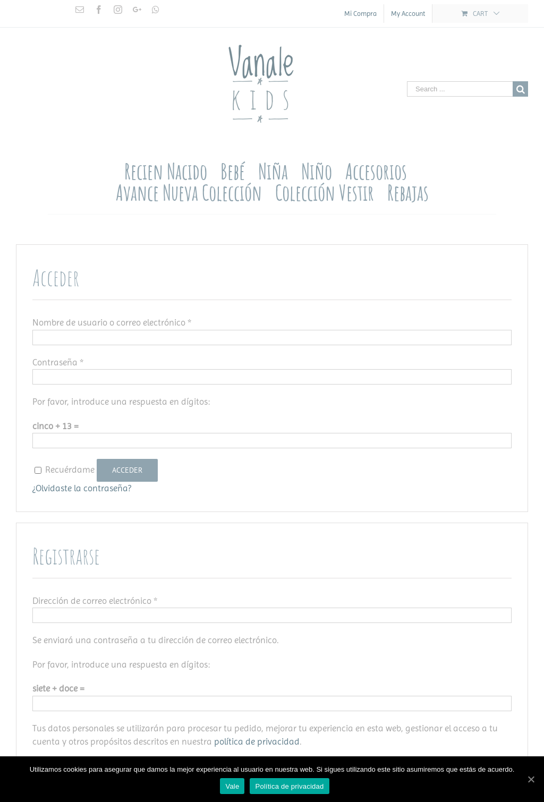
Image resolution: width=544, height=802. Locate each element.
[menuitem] (360, 13)
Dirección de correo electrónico (94, 600)
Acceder (127, 470)
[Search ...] (460, 89)
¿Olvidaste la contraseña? (81, 488)
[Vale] (530, 779)
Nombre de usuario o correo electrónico (111, 322)
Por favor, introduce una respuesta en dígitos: (121, 401)
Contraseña (57, 362)
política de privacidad (257, 741)
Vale (232, 786)
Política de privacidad (289, 786)
